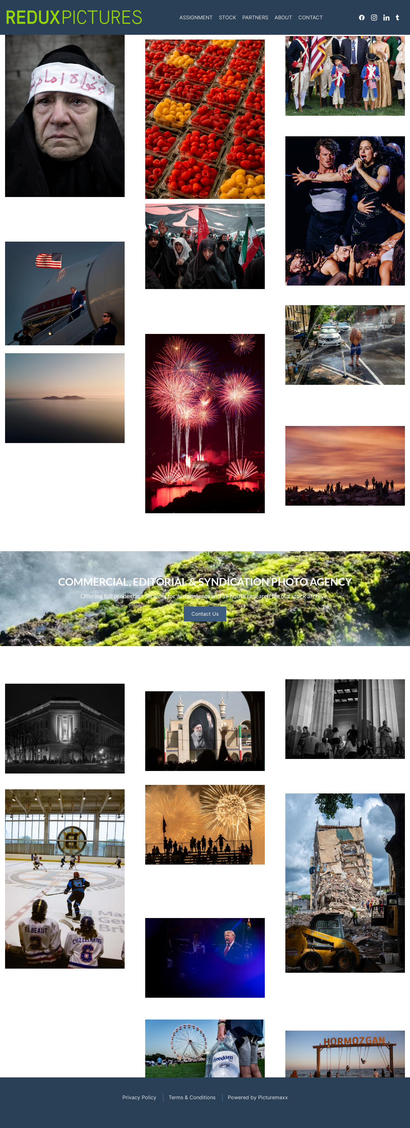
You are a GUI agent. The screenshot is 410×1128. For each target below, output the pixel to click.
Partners (255, 17)
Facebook (362, 17)
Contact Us (205, 638)
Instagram (374, 17)
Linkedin (386, 17)
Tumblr (397, 17)
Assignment (196, 17)
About (283, 17)
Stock (227, 17)
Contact (310, 17)
